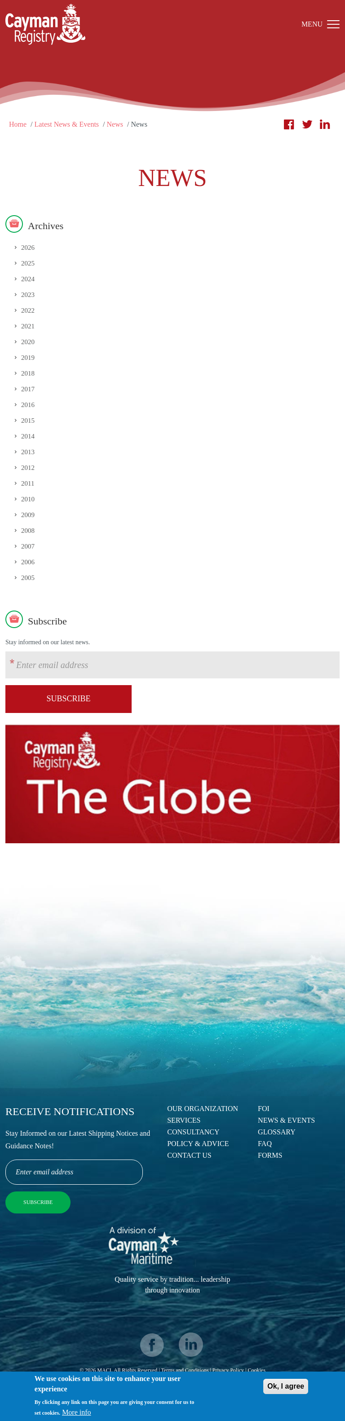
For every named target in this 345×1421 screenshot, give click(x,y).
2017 (28, 389)
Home (18, 124)
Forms (270, 1155)
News (115, 124)
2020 (28, 341)
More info (76, 1413)
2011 (27, 483)
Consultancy (193, 1132)
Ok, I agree (285, 1387)
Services (183, 1120)
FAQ (265, 1143)
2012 (28, 467)
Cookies (256, 1370)
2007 (28, 546)
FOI (264, 1108)
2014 (28, 436)
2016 (28, 404)
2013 (28, 452)
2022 (28, 310)
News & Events (286, 1120)
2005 (28, 577)
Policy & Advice (198, 1143)
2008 (28, 530)
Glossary (277, 1132)
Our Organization (202, 1108)
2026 (28, 247)
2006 (28, 562)
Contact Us (189, 1155)
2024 (28, 279)
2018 (28, 373)
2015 (28, 420)
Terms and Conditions (185, 1370)
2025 (28, 263)
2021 (28, 326)
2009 (28, 514)
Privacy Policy (228, 1370)
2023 (28, 294)
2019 (28, 357)
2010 (28, 499)
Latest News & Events (67, 124)
